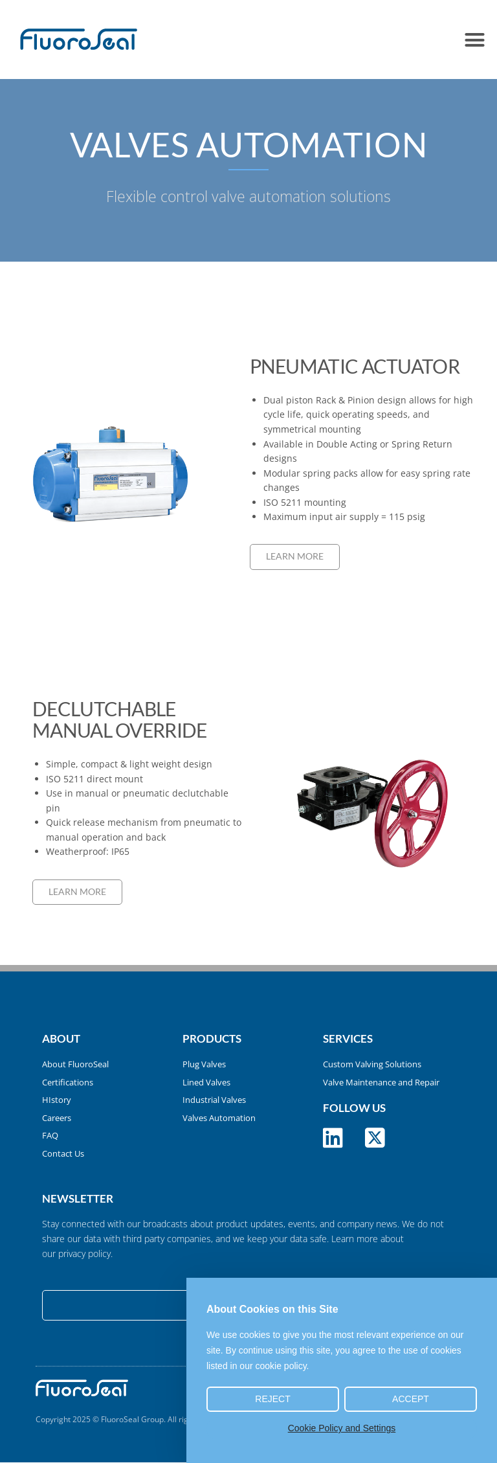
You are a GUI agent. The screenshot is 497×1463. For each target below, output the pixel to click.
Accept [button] (410, 1399)
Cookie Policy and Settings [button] (342, 1428)
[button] (474, 39)
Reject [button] (272, 1399)
